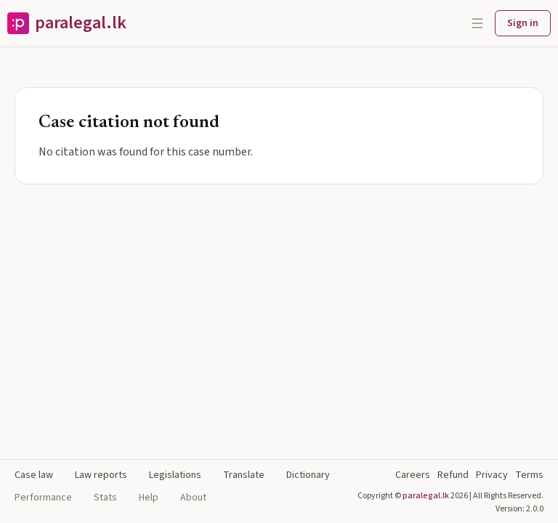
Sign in (522, 23)
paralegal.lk (426, 496)
